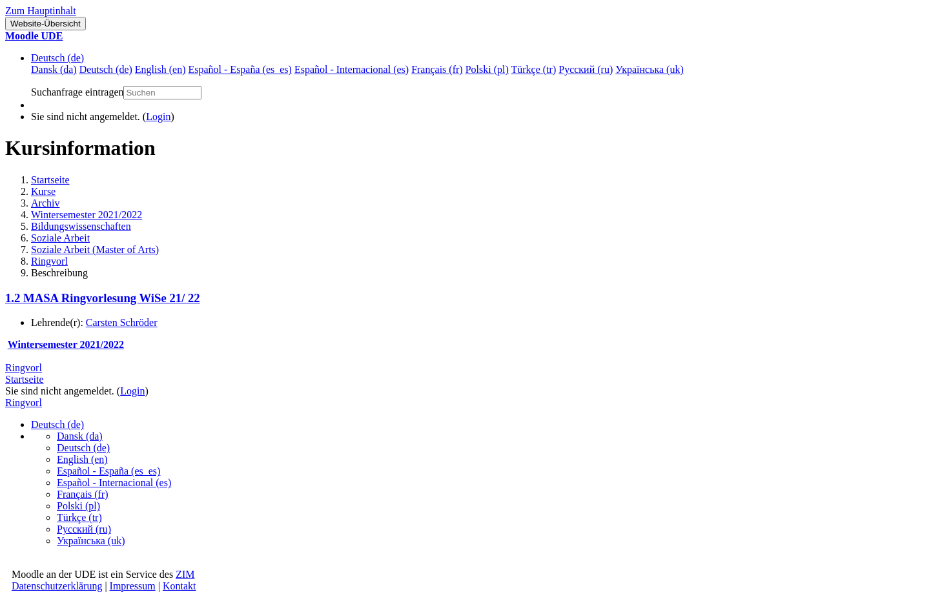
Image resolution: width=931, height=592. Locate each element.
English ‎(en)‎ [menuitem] (160, 69)
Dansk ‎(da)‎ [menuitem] (54, 69)
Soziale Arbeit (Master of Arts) (95, 249)
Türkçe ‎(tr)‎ (79, 517)
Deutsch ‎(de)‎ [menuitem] (105, 69)
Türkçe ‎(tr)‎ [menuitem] (534, 69)
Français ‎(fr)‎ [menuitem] (437, 69)
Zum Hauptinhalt (40, 10)
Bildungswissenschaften (81, 226)
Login (158, 116)
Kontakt (179, 585)
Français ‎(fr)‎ (82, 494)
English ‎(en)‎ (82, 459)
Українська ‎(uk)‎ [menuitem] (649, 69)
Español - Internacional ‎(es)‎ (114, 482)
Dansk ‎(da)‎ (80, 436)
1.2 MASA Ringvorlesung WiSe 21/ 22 (102, 298)
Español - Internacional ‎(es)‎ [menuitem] (351, 69)
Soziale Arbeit (60, 237)
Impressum (133, 585)
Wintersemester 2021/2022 (86, 214)
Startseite (50, 179)
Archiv (45, 203)
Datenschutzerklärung (57, 585)
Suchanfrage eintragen (77, 92)
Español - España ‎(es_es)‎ (108, 470)
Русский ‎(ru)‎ (84, 529)
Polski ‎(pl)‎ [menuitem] (487, 69)
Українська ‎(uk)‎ (91, 540)
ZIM (185, 574)
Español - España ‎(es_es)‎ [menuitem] (239, 69)
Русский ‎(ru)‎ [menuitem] (585, 69)
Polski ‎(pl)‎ (78, 505)
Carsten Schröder (122, 322)
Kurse (43, 191)
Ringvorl (49, 261)
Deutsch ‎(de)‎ (57, 57)
